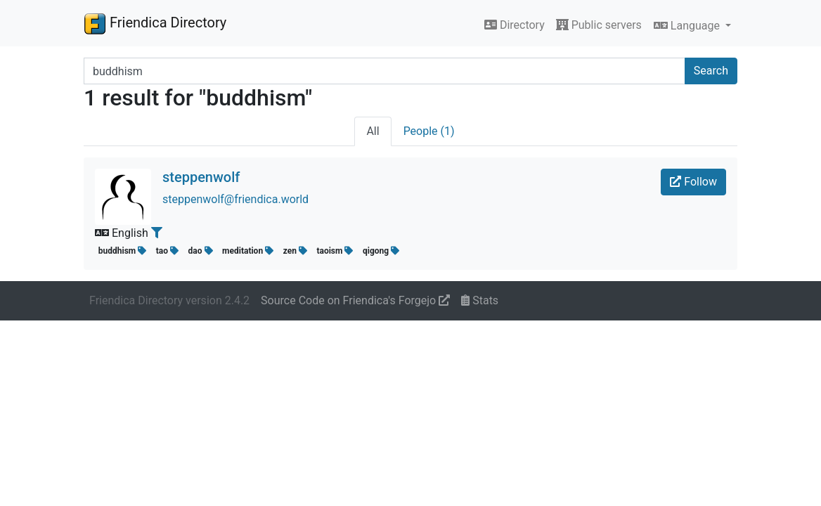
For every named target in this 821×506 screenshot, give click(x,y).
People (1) (429, 131)
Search (711, 70)
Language (688, 25)
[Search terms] (384, 71)
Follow (693, 181)
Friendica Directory (155, 23)
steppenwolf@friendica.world (235, 199)
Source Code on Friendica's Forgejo (355, 300)
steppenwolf (201, 177)
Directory (514, 25)
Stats (479, 300)
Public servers (599, 25)
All (372, 131)
